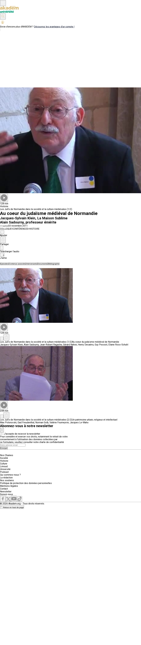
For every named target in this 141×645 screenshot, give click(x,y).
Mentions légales (9, 486)
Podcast (4, 472)
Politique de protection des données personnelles (26, 483)
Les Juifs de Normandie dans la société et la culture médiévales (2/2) (36, 419)
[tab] (4, 263)
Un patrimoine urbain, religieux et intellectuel (94, 419)
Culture (3, 463)
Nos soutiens (7, 480)
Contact (4, 488)
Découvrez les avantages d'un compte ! (54, 26)
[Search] (12, 445)
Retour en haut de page (12, 507)
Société (4, 458)
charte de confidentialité (51, 442)
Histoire (4, 460)
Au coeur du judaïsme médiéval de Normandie (95, 341)
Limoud (4, 466)
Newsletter (5, 491)
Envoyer (3, 448)
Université (5, 469)
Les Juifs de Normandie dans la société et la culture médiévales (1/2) (36, 209)
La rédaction (6, 477)
